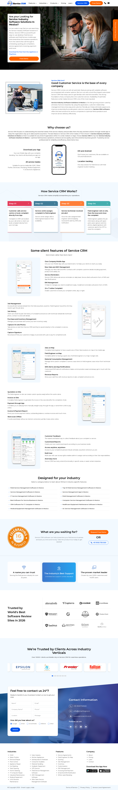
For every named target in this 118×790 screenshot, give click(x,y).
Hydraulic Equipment (38, 766)
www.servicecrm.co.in (82, 716)
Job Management (64, 762)
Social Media (33, 723)
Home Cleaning (15, 770)
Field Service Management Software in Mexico (26, 488)
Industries (43, 3)
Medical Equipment (16, 777)
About (91, 755)
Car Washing (14, 766)
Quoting (60, 759)
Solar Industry (36, 755)
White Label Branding (65, 775)
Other (52, 723)
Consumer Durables (38, 762)
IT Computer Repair (16, 773)
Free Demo (96, 3)
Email (23, 723)
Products (54, 3)
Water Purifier (14, 757)
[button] (52, 675)
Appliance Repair (15, 764)
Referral (43, 723)
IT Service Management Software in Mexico (25, 496)
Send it (15, 730)
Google (14, 723)
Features (33, 3)
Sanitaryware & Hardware (40, 759)
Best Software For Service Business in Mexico (25, 500)
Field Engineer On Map (65, 757)
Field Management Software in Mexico (75, 496)
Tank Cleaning (14, 768)
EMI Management (64, 768)
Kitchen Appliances (38, 757)
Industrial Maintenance (17, 775)
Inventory (61, 764)
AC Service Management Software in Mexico (77, 509)
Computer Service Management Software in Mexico (80, 500)
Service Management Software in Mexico (24, 492)
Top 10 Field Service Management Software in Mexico (81, 488)
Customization (62, 766)
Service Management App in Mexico (74, 492)
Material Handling (37, 764)
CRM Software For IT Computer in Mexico (24, 504)
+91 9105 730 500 (98, 542)
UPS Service (36, 768)
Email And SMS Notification (67, 773)
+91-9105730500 (80, 706)
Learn (70, 3)
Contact (91, 762)
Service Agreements (64, 755)
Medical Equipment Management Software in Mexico (28, 509)
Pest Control (14, 762)
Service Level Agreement (101, 787)
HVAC (12, 755)
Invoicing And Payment (65, 770)
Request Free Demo (98, 532)
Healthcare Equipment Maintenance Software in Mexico (81, 504)
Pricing (63, 3)
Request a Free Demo (115, 30)
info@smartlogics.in (81, 711)
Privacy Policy (85, 787)
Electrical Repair (15, 759)
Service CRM (82, 3)
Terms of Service (71, 787)
